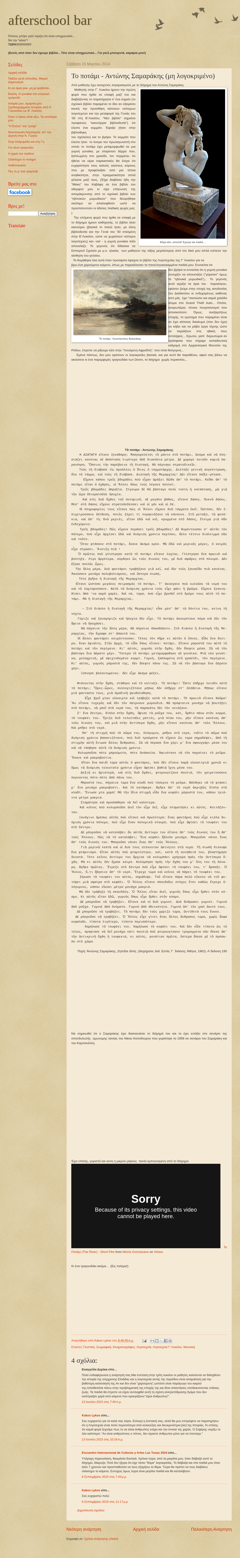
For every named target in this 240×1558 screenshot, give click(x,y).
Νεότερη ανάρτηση (83, 1539)
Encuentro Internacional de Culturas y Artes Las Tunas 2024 (124, 1462)
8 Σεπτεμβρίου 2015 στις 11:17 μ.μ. (105, 1511)
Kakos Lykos (91, 1425)
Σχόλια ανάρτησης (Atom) (101, 1548)
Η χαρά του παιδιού (21, 153)
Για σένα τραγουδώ (21, 147)
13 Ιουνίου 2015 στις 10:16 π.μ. (102, 1449)
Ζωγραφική (103, 1357)
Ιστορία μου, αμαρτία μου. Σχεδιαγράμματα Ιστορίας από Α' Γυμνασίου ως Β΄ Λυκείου (29, 107)
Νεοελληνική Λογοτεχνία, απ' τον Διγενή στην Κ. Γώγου (29, 133)
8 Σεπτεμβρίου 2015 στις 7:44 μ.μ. (104, 1486)
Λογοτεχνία (144, 1357)
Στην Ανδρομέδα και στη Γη (26, 141)
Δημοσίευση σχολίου (90, 1520)
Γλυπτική (89, 1357)
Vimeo (158, 1262)
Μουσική (189, 1357)
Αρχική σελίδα (146, 1539)
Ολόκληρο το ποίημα (22, 159)
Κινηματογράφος (124, 1357)
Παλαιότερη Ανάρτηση (211, 1539)
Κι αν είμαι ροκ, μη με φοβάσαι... (29, 88)
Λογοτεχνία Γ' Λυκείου (167, 1357)
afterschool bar (50, 20)
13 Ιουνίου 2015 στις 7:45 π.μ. (102, 1412)
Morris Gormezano (136, 1262)
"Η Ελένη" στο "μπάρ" (22, 126)
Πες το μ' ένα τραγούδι (23, 171)
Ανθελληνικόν (17, 165)
